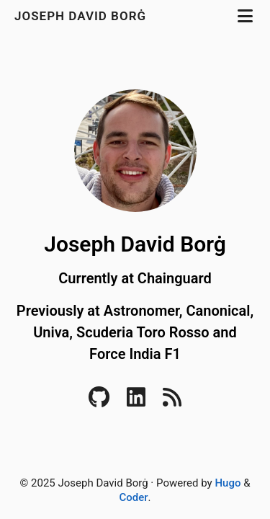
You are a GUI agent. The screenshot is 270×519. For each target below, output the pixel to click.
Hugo (227, 482)
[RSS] (172, 401)
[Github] (99, 401)
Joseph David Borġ (82, 16)
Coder (133, 497)
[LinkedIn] (136, 401)
